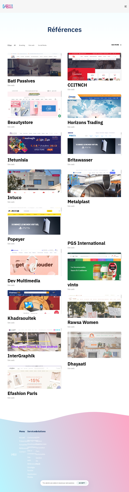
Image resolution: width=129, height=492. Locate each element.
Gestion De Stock (39, 461)
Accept (82, 483)
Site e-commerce (30, 452)
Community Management (30, 439)
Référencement (30, 464)
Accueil (22, 437)
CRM (38, 437)
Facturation (39, 448)
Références (22, 448)
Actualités (22, 445)
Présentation (22, 441)
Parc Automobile (39, 452)
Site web (11, 85)
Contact (22, 452)
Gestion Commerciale (39, 442)
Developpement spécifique (30, 445)
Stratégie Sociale (30, 469)
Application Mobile (30, 475)
